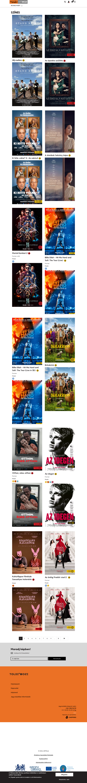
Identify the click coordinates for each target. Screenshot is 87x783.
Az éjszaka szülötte (54, 60)
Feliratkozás (57, 658)
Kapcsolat (14, 688)
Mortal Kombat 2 (20, 253)
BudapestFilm (43, 758)
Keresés (65, 2)
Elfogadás (64, 774)
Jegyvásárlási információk (21, 697)
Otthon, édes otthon (21, 473)
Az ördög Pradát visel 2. (56, 577)
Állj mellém (17, 60)
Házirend (14, 692)
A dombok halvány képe (56, 155)
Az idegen (49, 474)
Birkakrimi (49, 365)
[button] (69, 2)
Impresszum (15, 684)
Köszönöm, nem (64, 779)
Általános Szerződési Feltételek (43, 755)
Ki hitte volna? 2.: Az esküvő (25, 158)
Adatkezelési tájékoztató (43, 762)
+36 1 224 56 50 (71, 708)
